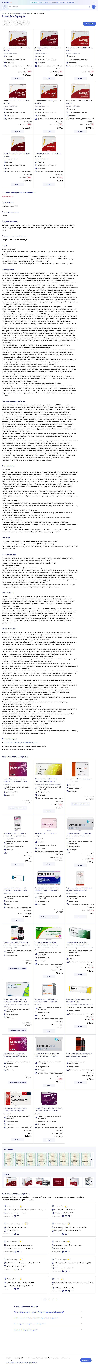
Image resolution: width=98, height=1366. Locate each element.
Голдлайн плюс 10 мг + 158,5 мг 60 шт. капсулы (48, 102)
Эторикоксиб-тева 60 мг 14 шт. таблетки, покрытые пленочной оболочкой (46, 943)
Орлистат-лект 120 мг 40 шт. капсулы (79, 779)
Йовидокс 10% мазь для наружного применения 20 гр (78, 1000)
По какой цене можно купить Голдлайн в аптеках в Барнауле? (48, 1312)
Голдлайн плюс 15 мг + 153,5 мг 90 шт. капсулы (17, 155)
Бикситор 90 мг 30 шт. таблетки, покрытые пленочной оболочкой (15, 889)
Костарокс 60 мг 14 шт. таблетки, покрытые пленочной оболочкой (15, 1000)
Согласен (85, 1360)
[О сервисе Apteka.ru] (95, 2)
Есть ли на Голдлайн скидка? (48, 1330)
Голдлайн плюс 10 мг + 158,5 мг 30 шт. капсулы (79, 102)
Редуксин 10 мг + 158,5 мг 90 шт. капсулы (46, 834)
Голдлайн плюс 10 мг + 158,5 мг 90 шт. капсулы (48, 155)
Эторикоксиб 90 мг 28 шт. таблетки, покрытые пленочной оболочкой (78, 834)
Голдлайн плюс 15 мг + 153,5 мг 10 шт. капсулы (48, 49)
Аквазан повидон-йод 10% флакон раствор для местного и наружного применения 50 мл (16, 943)
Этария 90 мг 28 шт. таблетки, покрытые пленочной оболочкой (15, 1055)
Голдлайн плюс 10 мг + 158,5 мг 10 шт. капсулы (79, 49)
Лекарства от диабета (26, 13)
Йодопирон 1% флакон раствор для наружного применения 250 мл (79, 1055)
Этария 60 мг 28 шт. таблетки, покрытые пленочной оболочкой (15, 780)
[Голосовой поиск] (89, 6)
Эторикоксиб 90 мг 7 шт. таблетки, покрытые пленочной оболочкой (47, 1055)
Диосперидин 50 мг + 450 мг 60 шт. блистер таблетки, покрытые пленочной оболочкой (16, 834)
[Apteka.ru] (7, 2)
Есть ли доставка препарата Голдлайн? (48, 1324)
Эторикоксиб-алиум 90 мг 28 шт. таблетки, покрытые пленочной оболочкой (46, 1000)
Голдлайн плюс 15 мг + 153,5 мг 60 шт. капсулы (17, 49)
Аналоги (89, 23)
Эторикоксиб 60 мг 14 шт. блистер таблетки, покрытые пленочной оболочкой (47, 889)
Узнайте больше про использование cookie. (21, 1363)
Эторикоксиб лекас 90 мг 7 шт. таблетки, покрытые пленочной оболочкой (77, 943)
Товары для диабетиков (14, 13)
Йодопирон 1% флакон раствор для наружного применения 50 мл (79, 889)
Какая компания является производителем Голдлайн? (48, 1318)
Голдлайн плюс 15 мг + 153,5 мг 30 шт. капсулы (17, 102)
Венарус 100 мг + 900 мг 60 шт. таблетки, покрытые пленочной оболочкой (49, 1109)
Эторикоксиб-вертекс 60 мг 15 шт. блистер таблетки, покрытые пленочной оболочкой (15, 1109)
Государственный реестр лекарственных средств (21, 742)
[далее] (91, 1159)
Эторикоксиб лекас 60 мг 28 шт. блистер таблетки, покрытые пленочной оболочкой (46, 780)
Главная (4, 13)
